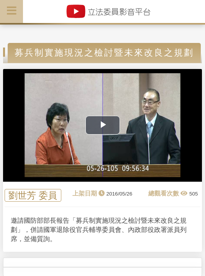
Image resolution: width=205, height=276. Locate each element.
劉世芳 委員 (32, 195)
